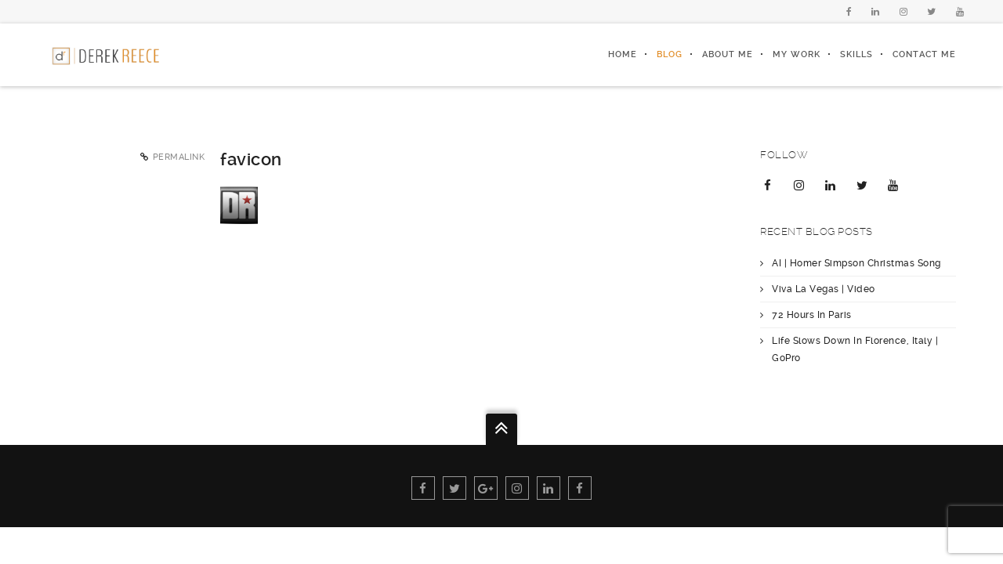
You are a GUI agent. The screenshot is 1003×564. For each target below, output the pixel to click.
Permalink (179, 157)
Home (622, 54)
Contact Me (924, 54)
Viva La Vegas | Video (823, 289)
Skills (856, 54)
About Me (727, 54)
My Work (796, 54)
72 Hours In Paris (812, 314)
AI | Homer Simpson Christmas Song (856, 263)
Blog (670, 54)
